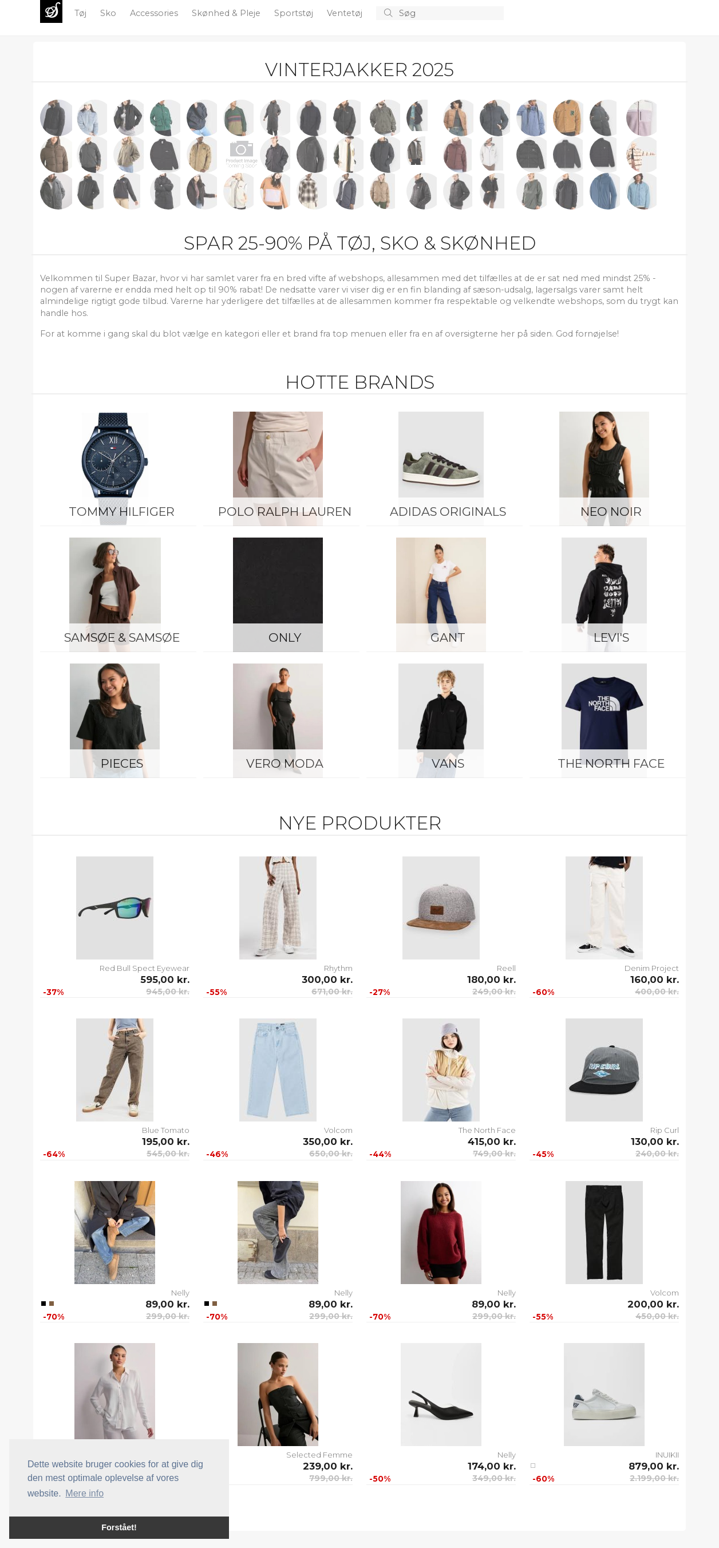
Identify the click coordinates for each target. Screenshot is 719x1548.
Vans (448, 763)
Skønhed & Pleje (227, 13)
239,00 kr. (328, 1466)
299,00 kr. (167, 1316)
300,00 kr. (327, 979)
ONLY (284, 637)
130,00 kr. (655, 1141)
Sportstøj (294, 13)
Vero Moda (284, 763)
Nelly (180, 1292)
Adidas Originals (448, 511)
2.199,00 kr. (654, 1478)
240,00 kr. (657, 1153)
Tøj (81, 13)
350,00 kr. (328, 1141)
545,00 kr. (168, 1153)
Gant (447, 637)
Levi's (611, 637)
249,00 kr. (494, 991)
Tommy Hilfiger (122, 511)
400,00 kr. (657, 991)
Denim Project (652, 968)
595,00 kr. (164, 979)
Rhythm (338, 968)
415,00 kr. (492, 1141)
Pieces (122, 763)
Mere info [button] (84, 1493)
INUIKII (667, 1454)
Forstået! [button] (119, 1527)
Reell (506, 968)
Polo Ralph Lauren (284, 511)
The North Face (611, 763)
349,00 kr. (494, 1478)
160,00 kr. (654, 979)
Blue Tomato (165, 1130)
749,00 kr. (494, 1153)
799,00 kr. (331, 1478)
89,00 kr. (167, 1304)
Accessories (155, 13)
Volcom (338, 1130)
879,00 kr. (654, 1466)
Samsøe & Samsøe (122, 637)
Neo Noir (611, 511)
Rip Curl (664, 1130)
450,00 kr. (657, 1316)
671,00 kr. (332, 991)
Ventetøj (346, 13)
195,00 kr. (165, 1141)
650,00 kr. (331, 1153)
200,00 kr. (653, 1304)
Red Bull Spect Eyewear (144, 968)
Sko (109, 13)
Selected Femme (319, 1454)
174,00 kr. (492, 1466)
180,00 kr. (491, 979)
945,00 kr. (167, 991)
